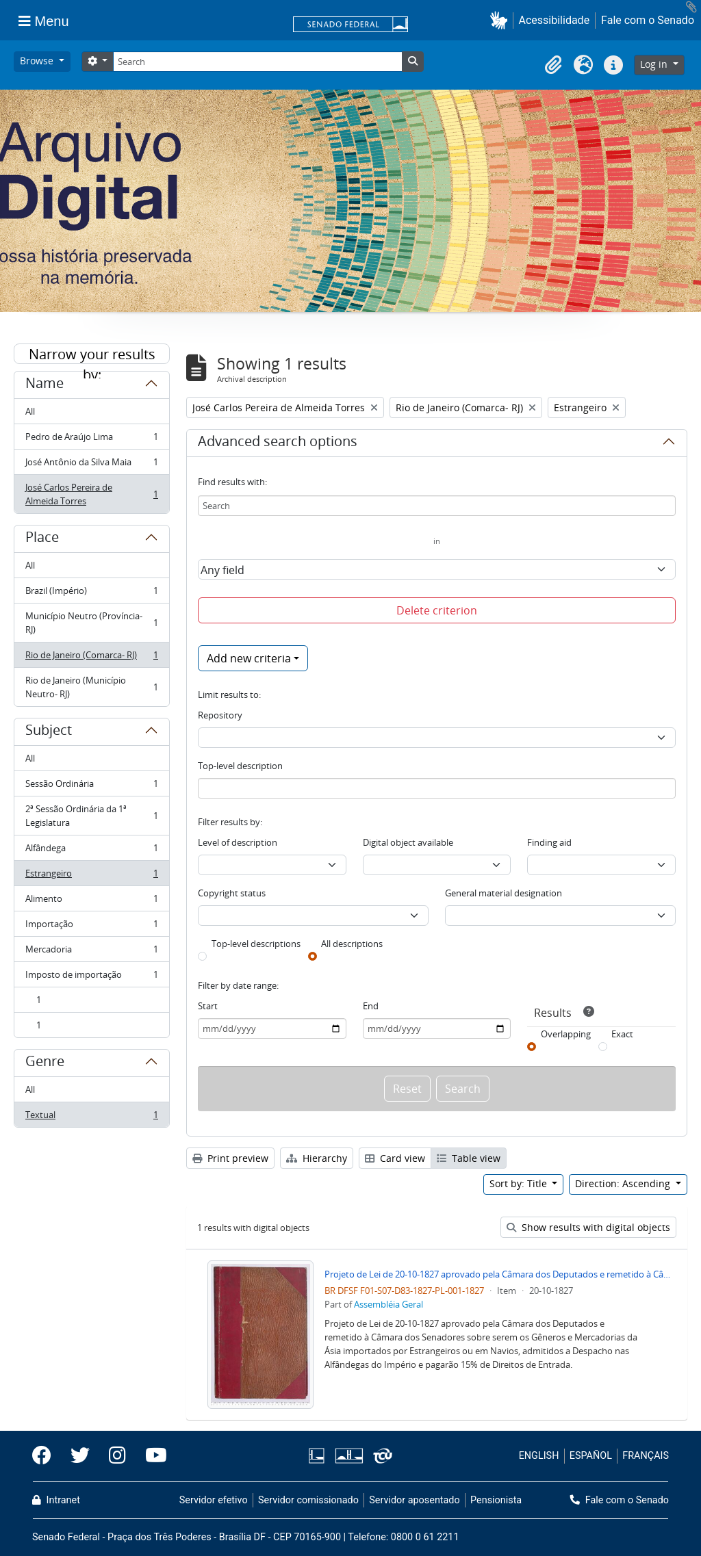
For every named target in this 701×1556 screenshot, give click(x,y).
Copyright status (232, 893)
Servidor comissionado (308, 1500)
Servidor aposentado (414, 1500)
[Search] (257, 61)
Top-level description (240, 766)
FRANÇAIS (645, 1456)
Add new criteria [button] (249, 658)
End (371, 1006)
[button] (501, 20)
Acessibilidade (554, 20)
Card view (395, 1158)
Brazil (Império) (91, 594)
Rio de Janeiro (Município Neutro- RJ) (91, 687)
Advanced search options (277, 443)
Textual (91, 1117)
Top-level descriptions (256, 943)
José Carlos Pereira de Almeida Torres (91, 494)
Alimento (91, 901)
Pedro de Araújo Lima (91, 440)
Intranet (56, 1500)
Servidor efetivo (213, 1500)
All (30, 411)
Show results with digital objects (588, 1227)
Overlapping (566, 1034)
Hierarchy (316, 1158)
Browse (38, 60)
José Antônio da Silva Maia (91, 465)
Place (42, 539)
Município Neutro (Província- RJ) (91, 623)
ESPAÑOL (591, 1456)
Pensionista (496, 1500)
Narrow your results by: (92, 354)
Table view (468, 1158)
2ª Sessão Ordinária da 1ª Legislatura (91, 816)
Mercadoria (91, 952)
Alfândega (91, 851)
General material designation (503, 893)
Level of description (237, 842)
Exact (622, 1034)
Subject (48, 732)
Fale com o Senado (647, 20)
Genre (44, 1063)
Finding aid (549, 842)
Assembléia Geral (388, 1304)
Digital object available (408, 842)
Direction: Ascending (624, 1183)
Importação (91, 927)
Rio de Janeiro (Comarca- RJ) (91, 658)
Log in (655, 63)
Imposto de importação (91, 977)
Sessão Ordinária (91, 786)
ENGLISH (539, 1456)
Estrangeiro (91, 876)
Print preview (230, 1158)
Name (44, 385)
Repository (220, 715)
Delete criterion (436, 610)
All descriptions (352, 943)
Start (208, 1006)
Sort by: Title (519, 1183)
